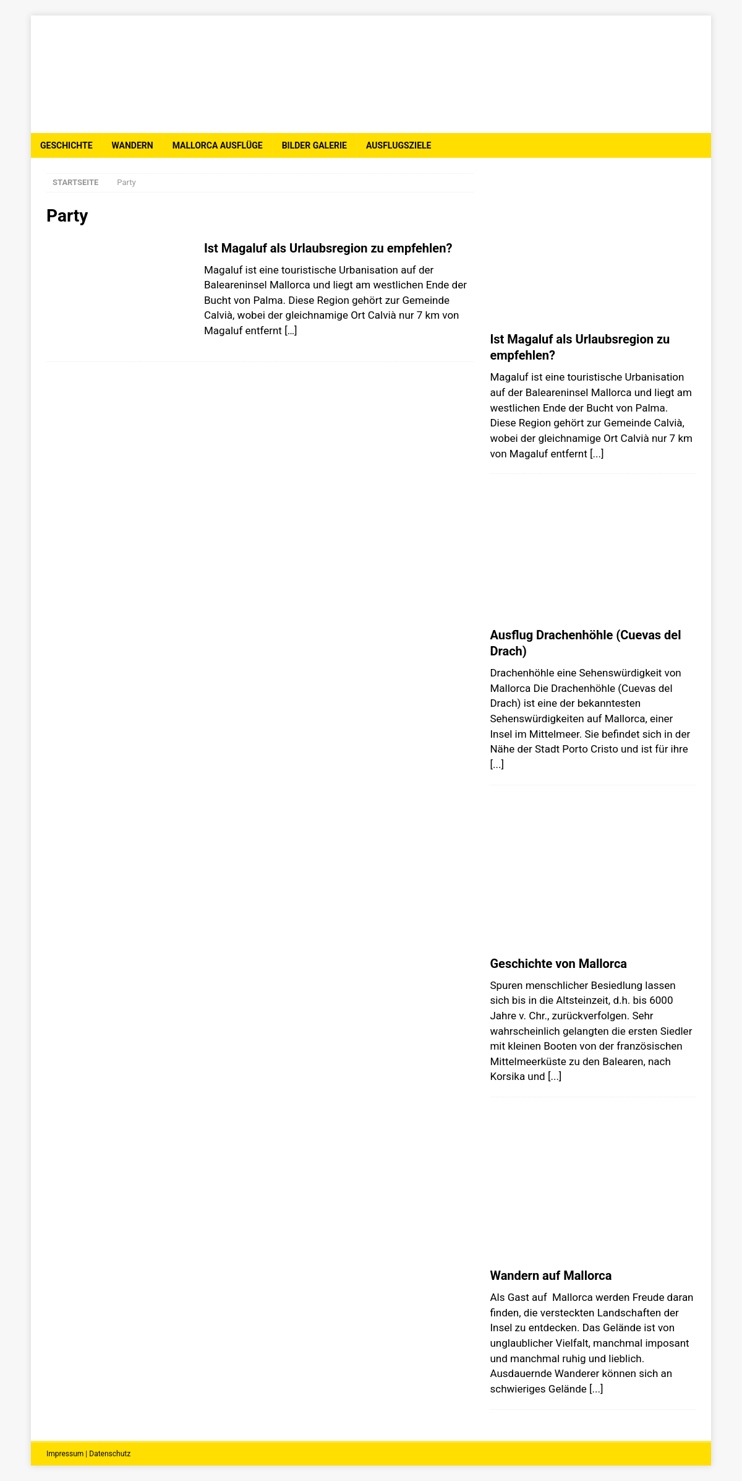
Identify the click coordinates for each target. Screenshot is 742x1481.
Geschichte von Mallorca (558, 963)
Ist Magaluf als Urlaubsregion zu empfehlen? (328, 248)
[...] (596, 453)
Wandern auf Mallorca (551, 1275)
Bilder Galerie (314, 145)
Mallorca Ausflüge (218, 145)
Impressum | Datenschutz (88, 1453)
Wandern (132, 145)
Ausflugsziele (398, 145)
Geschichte (66, 145)
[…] (290, 330)
